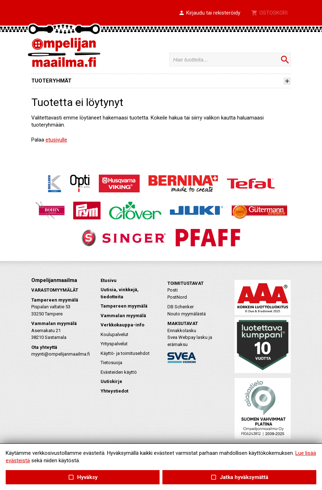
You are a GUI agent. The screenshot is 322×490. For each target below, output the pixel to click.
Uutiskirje (111, 381)
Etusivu (109, 280)
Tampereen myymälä (124, 306)
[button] (209, 13)
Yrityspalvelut (114, 343)
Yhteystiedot (114, 391)
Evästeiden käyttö (119, 372)
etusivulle (56, 140)
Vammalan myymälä (123, 315)
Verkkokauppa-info (122, 324)
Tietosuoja (111, 362)
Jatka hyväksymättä (239, 477)
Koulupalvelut (114, 334)
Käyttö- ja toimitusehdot (125, 353)
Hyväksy (82, 477)
